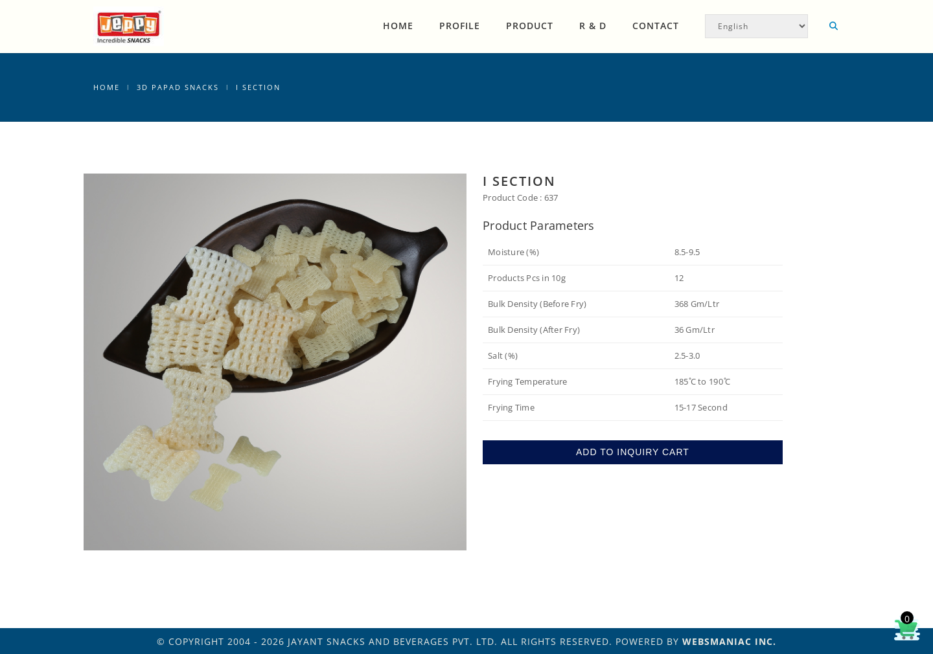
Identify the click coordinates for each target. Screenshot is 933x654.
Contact (655, 25)
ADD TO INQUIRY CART (632, 452)
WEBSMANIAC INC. (729, 641)
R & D (592, 25)
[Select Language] (756, 26)
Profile (459, 25)
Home (398, 25)
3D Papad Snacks (178, 87)
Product (529, 25)
